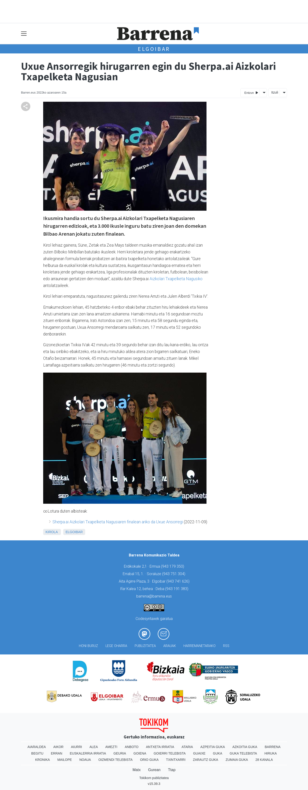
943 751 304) (174, 574)
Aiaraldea (37, 747)
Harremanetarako (199, 646)
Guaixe (199, 753)
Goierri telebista (170, 753)
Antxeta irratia (160, 747)
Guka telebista (243, 753)
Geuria (119, 753)
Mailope (64, 760)
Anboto (132, 747)
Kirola (52, 532)
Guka (217, 753)
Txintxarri (176, 760)
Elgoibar (154, 48)
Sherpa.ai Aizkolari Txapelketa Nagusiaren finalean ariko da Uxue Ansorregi (117, 522)
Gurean (154, 770)
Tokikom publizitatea (154, 778)
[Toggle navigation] (24, 34)
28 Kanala (264, 760)
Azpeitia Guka (212, 747)
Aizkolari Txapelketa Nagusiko (176, 278)
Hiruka (270, 753)
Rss (226, 646)
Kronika (42, 760)
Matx (137, 770)
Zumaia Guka (237, 760)
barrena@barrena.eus (154, 596)
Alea (93, 747)
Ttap (171, 770)
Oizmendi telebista (115, 760)
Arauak (169, 646)
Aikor (58, 747)
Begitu (37, 753)
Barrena (272, 747)
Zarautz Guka (205, 760)
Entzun (251, 92)
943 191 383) (177, 589)
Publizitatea (145, 646)
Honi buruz (88, 646)
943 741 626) (178, 581)
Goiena (139, 753)
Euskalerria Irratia (88, 753)
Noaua (85, 760)
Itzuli (274, 92)
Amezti (111, 747)
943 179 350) (173, 566)
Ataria (187, 747)
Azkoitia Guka (244, 747)
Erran (56, 753)
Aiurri (76, 747)
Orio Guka (149, 760)
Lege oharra (116, 646)
